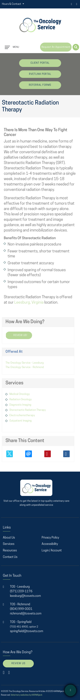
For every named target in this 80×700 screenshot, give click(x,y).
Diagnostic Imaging (20, 405)
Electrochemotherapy (22, 415)
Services (8, 544)
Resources (10, 550)
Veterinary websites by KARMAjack (26, 695)
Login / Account (52, 550)
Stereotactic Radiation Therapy (27, 410)
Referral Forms (40, 85)
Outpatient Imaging (20, 420)
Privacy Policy (50, 537)
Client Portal (40, 63)
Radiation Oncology (20, 399)
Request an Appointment (55, 47)
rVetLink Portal (40, 74)
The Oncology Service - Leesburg (25, 363)
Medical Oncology (19, 394)
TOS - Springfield (21, 622)
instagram (76, 4)
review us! (16, 335)
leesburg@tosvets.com (25, 596)
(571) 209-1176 (21, 591)
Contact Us (10, 557)
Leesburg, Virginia (29, 303)
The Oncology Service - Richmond (25, 367)
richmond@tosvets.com (25, 613)
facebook (71, 4)
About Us (9, 537)
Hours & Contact (12, 4)
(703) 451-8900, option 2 (24, 627)
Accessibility (50, 544)
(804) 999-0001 (21, 609)
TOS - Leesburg (20, 586)
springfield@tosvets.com (26, 631)
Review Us (18, 663)
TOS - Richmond (20, 604)
